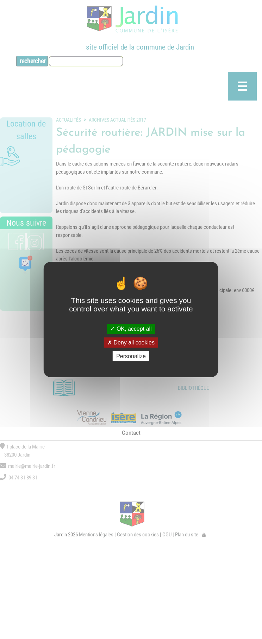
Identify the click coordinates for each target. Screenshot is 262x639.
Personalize (131, 356)
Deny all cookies (131, 343)
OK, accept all (130, 328)
